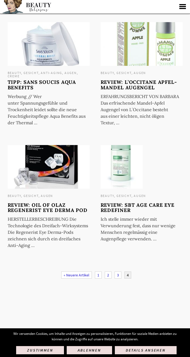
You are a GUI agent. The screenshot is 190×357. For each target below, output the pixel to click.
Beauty (14, 73)
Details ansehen (146, 350)
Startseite (26, 7)
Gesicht (31, 73)
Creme (14, 76)
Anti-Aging (51, 73)
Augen (71, 73)
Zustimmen (40, 350)
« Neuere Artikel (76, 275)
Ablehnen (89, 350)
